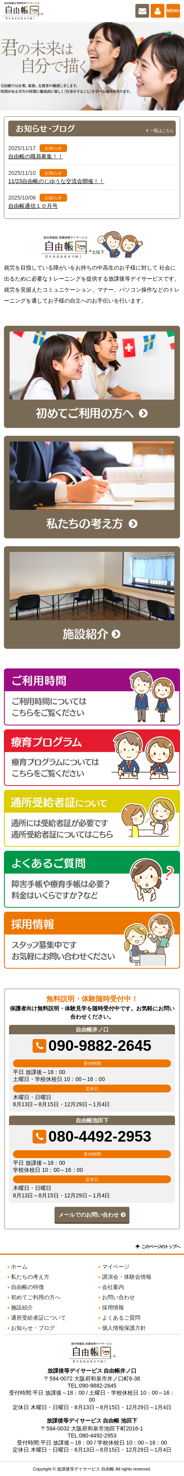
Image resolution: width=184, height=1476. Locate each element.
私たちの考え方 (30, 1277)
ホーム (19, 1266)
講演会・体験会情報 (126, 1277)
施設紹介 (22, 1307)
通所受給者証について (38, 1317)
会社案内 (113, 1287)
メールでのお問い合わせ (88, 1215)
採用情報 (113, 1307)
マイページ (157, 11)
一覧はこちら (161, 130)
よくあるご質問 (121, 1317)
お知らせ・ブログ (33, 1328)
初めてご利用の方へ (35, 1297)
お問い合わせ (142, 11)
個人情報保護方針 (124, 1328)
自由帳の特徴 (27, 1287)
